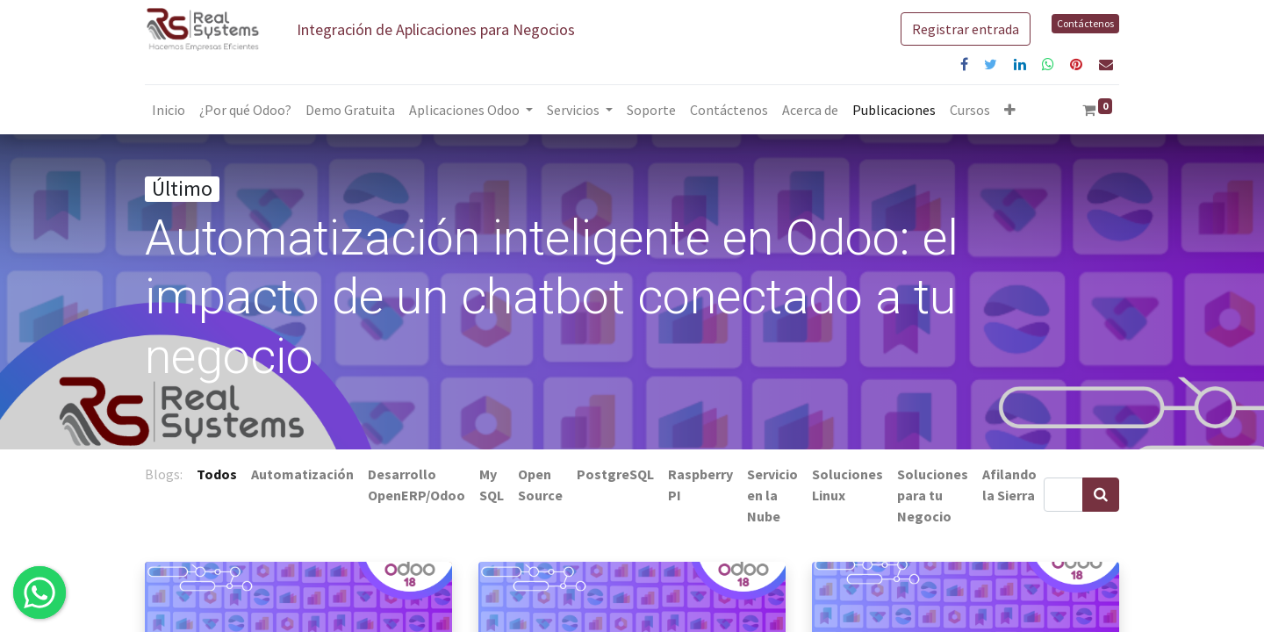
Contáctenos (1085, 23)
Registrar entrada (965, 29)
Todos (217, 474)
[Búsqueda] (1100, 495)
